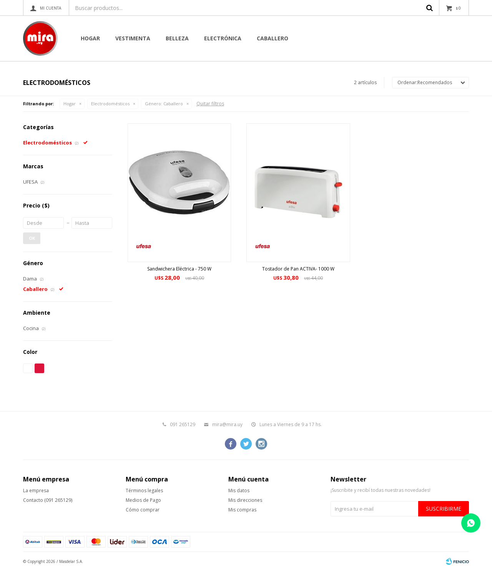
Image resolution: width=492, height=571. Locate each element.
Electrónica (222, 38)
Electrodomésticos (110, 103)
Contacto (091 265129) (47, 500)
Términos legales (144, 490)
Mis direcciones (245, 500)
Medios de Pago (143, 500)
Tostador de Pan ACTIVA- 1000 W (298, 269)
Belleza (177, 38)
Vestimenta (132, 38)
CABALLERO (272, 38)
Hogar (90, 38)
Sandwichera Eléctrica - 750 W (179, 269)
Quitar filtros (210, 103)
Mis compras (242, 509)
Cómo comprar (143, 509)
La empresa (36, 490)
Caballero (164, 103)
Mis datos (238, 490)
